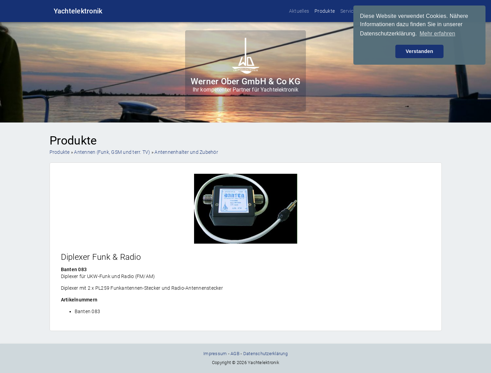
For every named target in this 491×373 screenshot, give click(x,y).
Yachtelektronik (78, 11)
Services (349, 11)
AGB (235, 353)
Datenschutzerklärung (265, 353)
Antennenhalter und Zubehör (186, 152)
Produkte (324, 11)
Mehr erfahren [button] (437, 33)
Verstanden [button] (419, 51)
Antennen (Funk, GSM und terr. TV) (112, 152)
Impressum (215, 353)
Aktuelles (299, 11)
